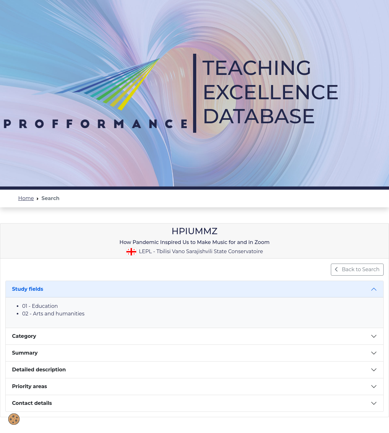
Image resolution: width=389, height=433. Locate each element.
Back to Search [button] (357, 269)
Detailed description (39, 370)
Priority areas (29, 386)
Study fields (27, 289)
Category (24, 336)
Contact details (32, 403)
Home (26, 198)
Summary (25, 353)
